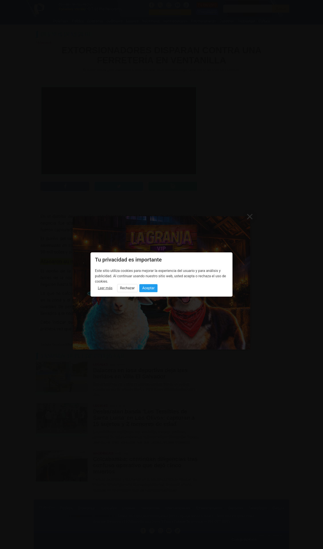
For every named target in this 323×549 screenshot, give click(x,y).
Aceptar (148, 288)
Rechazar (127, 288)
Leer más (105, 288)
